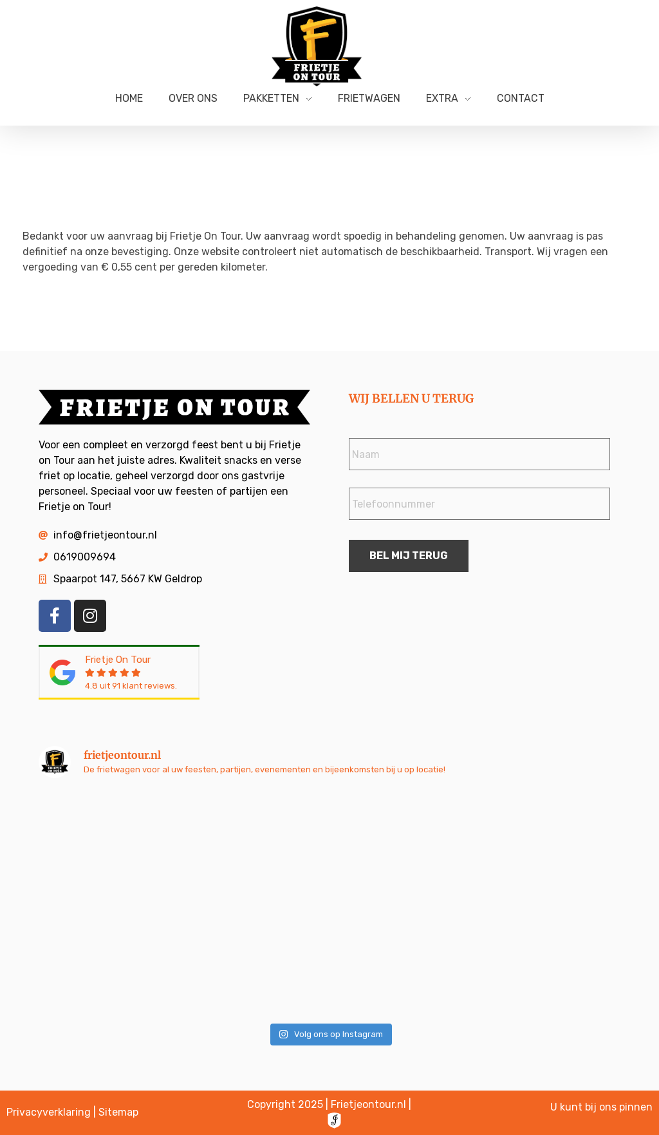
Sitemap (118, 1112)
